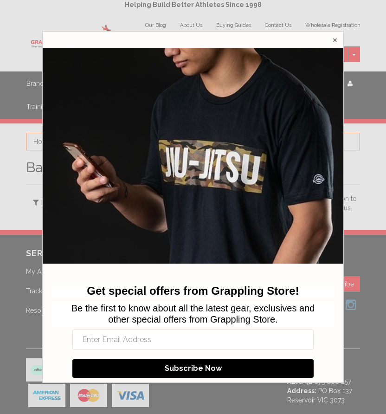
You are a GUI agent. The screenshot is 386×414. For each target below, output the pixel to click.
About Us (191, 25)
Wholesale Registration (332, 25)
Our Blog (155, 25)
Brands (36, 83)
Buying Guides (233, 25)
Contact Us (278, 25)
